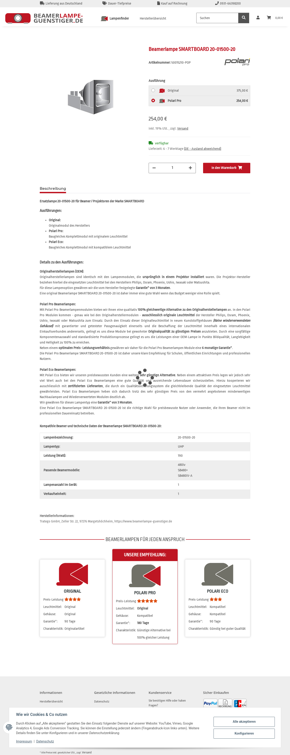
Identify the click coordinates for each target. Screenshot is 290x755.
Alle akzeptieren (243, 721)
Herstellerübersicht (153, 18)
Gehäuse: (49, 614)
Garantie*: (50, 621)
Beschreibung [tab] (53, 188)
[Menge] (172, 167)
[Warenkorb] (274, 18)
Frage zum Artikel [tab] (90, 188)
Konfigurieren (243, 733)
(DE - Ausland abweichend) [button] (202, 149)
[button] (258, 18)
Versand (182, 128)
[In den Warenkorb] (43, 43)
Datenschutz (45, 741)
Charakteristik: (53, 629)
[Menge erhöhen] (190, 168)
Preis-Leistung (53, 600)
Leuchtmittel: (52, 607)
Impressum (24, 741)
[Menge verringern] (154, 168)
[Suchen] (217, 18)
